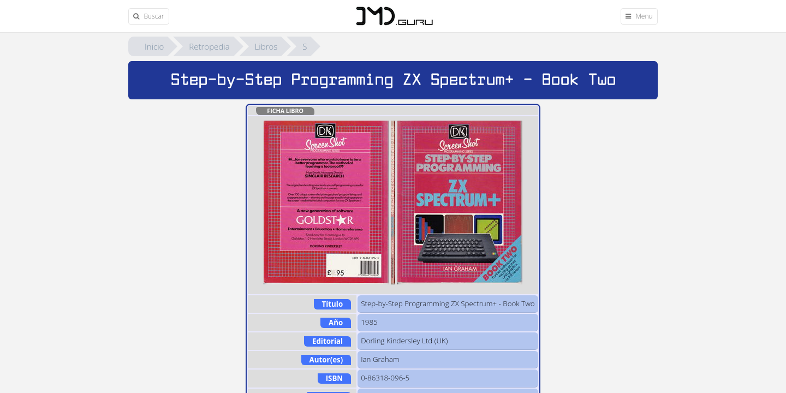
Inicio (154, 46)
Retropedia (209, 46)
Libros (266, 46)
